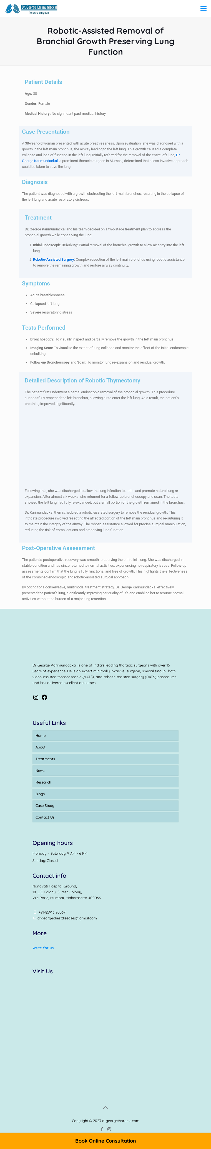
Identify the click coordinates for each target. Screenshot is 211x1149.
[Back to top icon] (105, 1107)
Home (41, 735)
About (41, 747)
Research (43, 782)
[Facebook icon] (102, 1129)
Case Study (45, 805)
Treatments (45, 759)
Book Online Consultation (105, 1141)
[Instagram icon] (109, 1129)
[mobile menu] (203, 8)
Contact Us (45, 817)
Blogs (40, 794)
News (40, 770)
